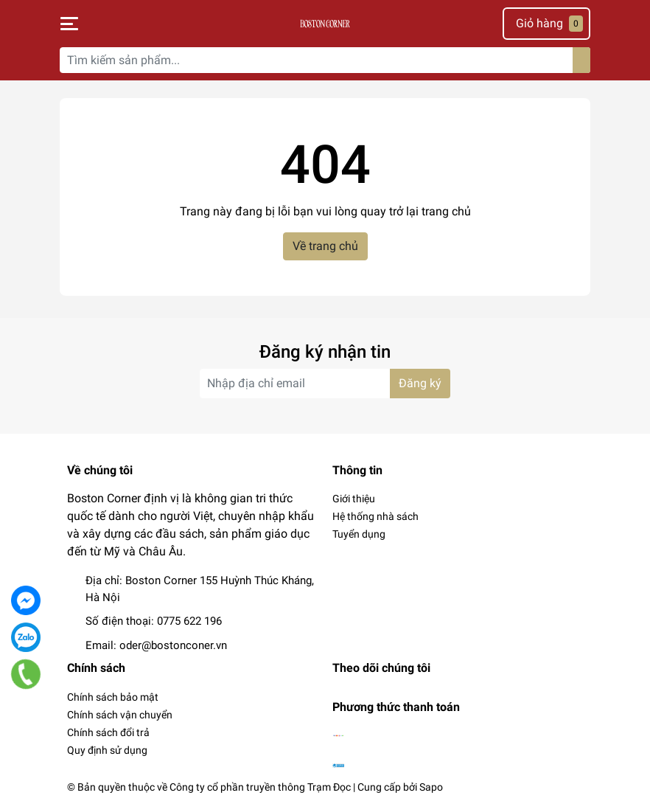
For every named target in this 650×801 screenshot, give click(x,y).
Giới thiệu (353, 498)
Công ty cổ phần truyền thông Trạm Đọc (260, 787)
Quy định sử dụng (107, 750)
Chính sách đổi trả (108, 732)
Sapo (431, 787)
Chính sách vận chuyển (119, 715)
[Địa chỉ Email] (325, 383)
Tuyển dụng (358, 534)
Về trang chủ (325, 246)
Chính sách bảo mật (112, 697)
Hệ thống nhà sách (375, 516)
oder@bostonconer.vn (173, 645)
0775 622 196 (189, 621)
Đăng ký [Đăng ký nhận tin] (420, 383)
